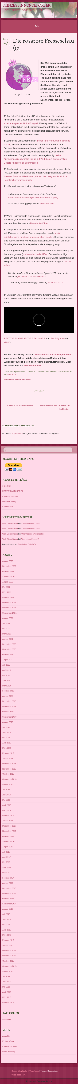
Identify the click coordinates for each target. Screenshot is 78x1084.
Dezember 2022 (9, 566)
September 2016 (9, 904)
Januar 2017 (7, 883)
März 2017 (6, 873)
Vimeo (7, 342)
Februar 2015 (8, 1002)
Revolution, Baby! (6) (27, 544)
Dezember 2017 (9, 826)
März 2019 (6, 748)
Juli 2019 (6, 727)
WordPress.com (18, 1075)
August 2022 (7, 582)
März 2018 (6, 810)
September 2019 (9, 717)
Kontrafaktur (7, 507)
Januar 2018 (7, 821)
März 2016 (6, 935)
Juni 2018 (6, 795)
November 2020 (9, 649)
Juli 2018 (6, 789)
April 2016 (6, 930)
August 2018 (7, 784)
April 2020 (6, 680)
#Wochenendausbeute (19, 197)
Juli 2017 (6, 852)
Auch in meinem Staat (30, 524)
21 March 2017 (55, 282)
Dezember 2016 (9, 888)
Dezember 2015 (9, 950)
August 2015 (7, 971)
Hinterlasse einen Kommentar (17, 379)
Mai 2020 (6, 675)
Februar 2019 (8, 753)
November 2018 (9, 769)
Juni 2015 (6, 982)
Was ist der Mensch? (30, 539)
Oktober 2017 (8, 836)
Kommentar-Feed (9, 1046)
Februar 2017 (8, 878)
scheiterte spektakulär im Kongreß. (21, 123)
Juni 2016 (6, 919)
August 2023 (7, 561)
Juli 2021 (6, 623)
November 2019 (9, 706)
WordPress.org (8, 1052)
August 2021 (7, 618)
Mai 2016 (6, 925)
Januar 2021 (7, 639)
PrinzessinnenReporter (26, 5)
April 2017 (6, 867)
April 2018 (6, 805)
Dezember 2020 (9, 644)
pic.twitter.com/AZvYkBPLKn (32, 276)
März (5, 40)
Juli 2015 (6, 977)
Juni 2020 (6, 670)
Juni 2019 (6, 732)
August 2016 (7, 909)
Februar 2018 (8, 815)
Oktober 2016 (8, 898)
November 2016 (9, 893)
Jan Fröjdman (57, 338)
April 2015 (6, 992)
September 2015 (9, 966)
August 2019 (7, 722)
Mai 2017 (6, 862)
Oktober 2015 (8, 961)
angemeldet (17, 433)
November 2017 (9, 831)
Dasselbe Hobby (9, 501)
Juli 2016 (6, 914)
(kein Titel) (6, 486)
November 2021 (9, 608)
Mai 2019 (6, 738)
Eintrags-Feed (8, 1041)
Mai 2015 (6, 987)
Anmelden (6, 1036)
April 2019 (6, 743)
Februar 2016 (8, 940)
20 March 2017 (46, 203)
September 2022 (9, 577)
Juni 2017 (6, 857)
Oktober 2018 (8, 774)
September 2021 (9, 613)
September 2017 (9, 841)
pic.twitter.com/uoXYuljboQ (44, 197)
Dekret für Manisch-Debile (20, 405)
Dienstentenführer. (39, 223)
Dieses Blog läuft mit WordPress (25, 1071)
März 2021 (6, 634)
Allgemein (6, 1019)
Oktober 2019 (8, 712)
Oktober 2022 (8, 571)
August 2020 (7, 660)
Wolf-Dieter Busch (10, 524)
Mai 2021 (6, 629)
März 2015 (6, 997)
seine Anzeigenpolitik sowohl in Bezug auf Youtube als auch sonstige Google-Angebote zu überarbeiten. (35, 159)
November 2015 (9, 956)
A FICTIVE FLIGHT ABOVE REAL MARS (24, 338)
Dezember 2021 (9, 603)
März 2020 (6, 686)
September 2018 (9, 779)
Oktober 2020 (8, 654)
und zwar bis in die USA (35, 254)
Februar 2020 (8, 691)
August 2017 (7, 847)
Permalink (11, 374)
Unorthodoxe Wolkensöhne (33, 534)
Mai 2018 (6, 800)
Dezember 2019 (9, 701)
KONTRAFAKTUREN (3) (13, 491)
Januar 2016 (7, 945)
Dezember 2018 (9, 764)
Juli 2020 (6, 665)
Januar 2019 (7, 758)
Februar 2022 (8, 597)
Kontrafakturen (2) (10, 496)
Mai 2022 (6, 587)
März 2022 (6, 592)
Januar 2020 (7, 696)
